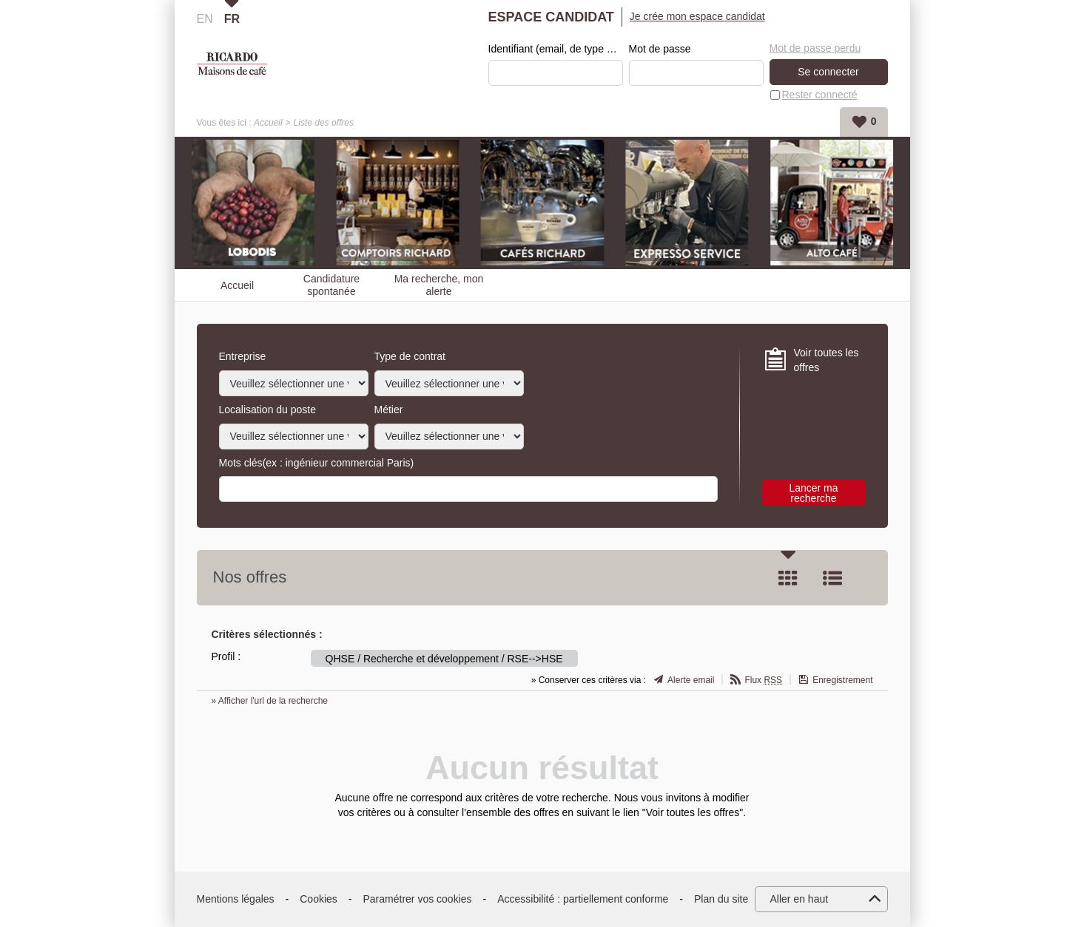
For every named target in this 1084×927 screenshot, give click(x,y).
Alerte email (690, 680)
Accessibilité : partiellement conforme (582, 899)
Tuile (788, 578)
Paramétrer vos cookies (417, 899)
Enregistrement (842, 680)
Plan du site (721, 899)
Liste (832, 578)
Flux (763, 680)
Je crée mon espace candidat (697, 16)
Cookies (318, 899)
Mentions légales (236, 899)
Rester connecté (820, 95)
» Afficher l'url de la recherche (270, 701)
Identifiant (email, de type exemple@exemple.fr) (555, 49)
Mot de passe (660, 49)
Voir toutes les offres (826, 360)
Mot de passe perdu (815, 48)
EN (205, 19)
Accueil (268, 123)
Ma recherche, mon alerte (439, 285)
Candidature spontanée (331, 285)
